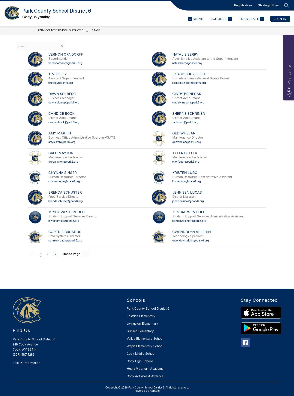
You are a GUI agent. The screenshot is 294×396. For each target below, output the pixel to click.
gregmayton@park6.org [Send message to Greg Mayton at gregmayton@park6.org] (63, 161)
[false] (40, 46)
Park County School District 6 (60, 30)
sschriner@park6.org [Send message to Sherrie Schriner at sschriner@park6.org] (185, 122)
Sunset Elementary (140, 331)
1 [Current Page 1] (40, 254)
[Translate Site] (251, 19)
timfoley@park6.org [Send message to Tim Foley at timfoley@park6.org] (60, 82)
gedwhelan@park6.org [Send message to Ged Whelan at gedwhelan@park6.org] (186, 141)
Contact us (289, 74)
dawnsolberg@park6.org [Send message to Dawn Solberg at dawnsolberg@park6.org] (64, 102)
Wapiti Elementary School (145, 346)
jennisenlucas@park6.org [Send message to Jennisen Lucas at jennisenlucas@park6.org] (188, 201)
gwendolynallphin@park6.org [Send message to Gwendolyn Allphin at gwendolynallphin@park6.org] (190, 240)
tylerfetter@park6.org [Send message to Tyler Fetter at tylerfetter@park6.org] (185, 161)
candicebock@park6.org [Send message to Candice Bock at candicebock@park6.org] (64, 122)
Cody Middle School (141, 353)
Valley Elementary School (145, 338)
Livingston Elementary (142, 323)
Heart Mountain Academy (145, 368)
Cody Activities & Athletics (145, 376)
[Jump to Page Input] (86, 253)
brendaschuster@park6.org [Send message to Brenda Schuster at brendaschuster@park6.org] (65, 201)
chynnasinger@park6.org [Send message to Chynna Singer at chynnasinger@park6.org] (64, 181)
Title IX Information (26, 363)
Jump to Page (70, 254)
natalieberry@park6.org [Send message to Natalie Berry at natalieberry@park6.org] (187, 63)
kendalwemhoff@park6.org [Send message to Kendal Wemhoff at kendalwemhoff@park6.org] (189, 220)
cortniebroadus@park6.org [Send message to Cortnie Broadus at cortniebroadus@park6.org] (65, 240)
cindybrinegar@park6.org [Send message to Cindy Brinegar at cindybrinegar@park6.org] (188, 102)
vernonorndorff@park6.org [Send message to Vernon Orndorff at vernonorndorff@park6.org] (65, 63)
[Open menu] (196, 19)
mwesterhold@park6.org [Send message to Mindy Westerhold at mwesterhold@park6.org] (63, 220)
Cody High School (140, 361)
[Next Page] (56, 254)
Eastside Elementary (141, 316)
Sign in (280, 19)
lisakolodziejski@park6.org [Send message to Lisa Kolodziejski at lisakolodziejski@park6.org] (189, 82)
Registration (243, 5)
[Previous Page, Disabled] (33, 254)
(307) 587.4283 (23, 354)
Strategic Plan (268, 5)
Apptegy (155, 390)
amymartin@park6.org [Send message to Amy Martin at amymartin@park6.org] (62, 141)
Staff (96, 30)
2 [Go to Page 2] (47, 254)
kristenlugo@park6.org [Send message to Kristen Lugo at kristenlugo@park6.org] (186, 181)
